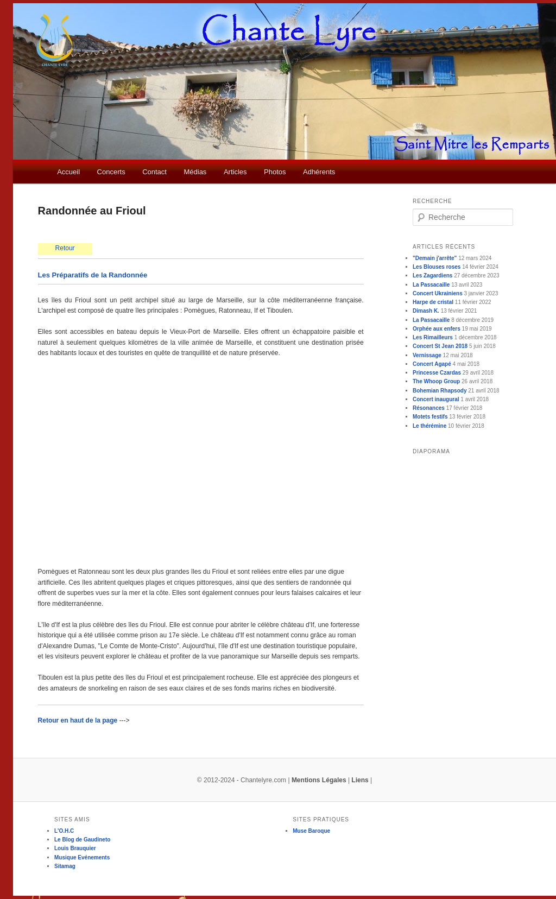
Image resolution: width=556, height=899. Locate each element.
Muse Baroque (311, 831)
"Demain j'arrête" (435, 258)
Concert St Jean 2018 (440, 346)
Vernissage (427, 355)
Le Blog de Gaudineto (82, 840)
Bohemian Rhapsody (439, 391)
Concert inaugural (436, 399)
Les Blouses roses (436, 267)
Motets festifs (430, 417)
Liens (359, 780)
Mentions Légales (319, 780)
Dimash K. (426, 311)
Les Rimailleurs (433, 337)
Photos (275, 172)
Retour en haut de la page (78, 720)
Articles (235, 172)
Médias (195, 172)
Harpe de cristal (433, 302)
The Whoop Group (436, 381)
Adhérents (319, 172)
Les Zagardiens (432, 275)
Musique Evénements (82, 857)
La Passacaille (431, 285)
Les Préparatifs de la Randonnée (93, 275)
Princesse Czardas (437, 373)
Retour (65, 248)
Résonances (429, 408)
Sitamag (64, 866)
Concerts (111, 172)
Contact (154, 172)
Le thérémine (429, 426)
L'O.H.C (64, 831)
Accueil (68, 172)
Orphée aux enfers (436, 329)
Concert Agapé (432, 364)
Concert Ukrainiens (438, 293)
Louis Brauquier (75, 848)
